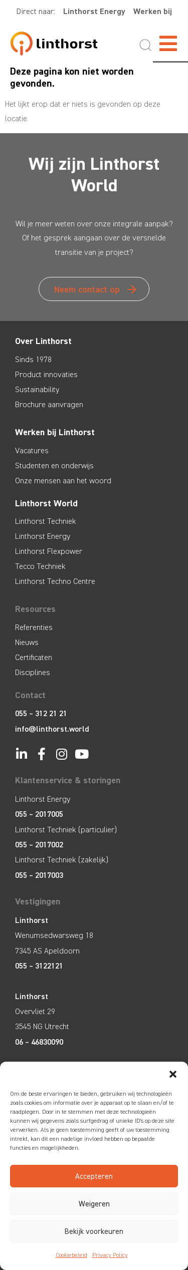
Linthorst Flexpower (48, 551)
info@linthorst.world (52, 729)
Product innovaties (46, 374)
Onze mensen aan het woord (63, 480)
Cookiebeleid (71, 1255)
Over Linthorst (43, 341)
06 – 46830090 (39, 1042)
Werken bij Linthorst (55, 432)
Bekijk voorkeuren (94, 1231)
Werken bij (152, 11)
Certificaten (33, 657)
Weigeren (94, 1204)
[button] (173, 1074)
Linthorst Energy (94, 11)
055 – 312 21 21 (41, 713)
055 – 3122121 (39, 966)
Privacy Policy (110, 1255)
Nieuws (27, 642)
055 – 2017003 (39, 875)
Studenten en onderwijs (54, 465)
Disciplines (32, 672)
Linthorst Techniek (45, 521)
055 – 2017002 (39, 844)
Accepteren (94, 1176)
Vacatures (32, 450)
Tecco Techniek (40, 566)
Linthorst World (46, 503)
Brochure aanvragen (49, 404)
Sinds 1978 (33, 359)
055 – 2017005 (39, 814)
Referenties (34, 627)
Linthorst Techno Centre (55, 581)
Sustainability (37, 389)
